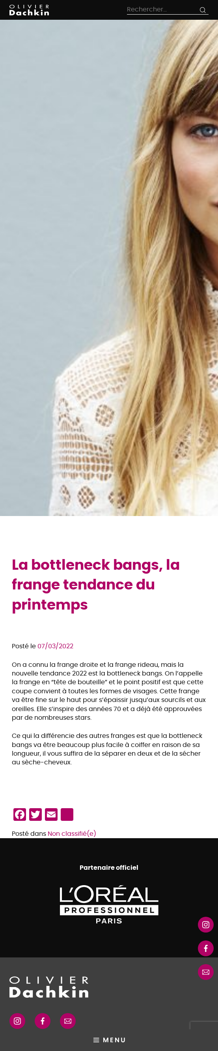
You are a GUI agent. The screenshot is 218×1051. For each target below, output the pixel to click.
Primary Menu (109, 1040)
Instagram (206, 925)
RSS (206, 972)
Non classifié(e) (72, 834)
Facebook (42, 1021)
